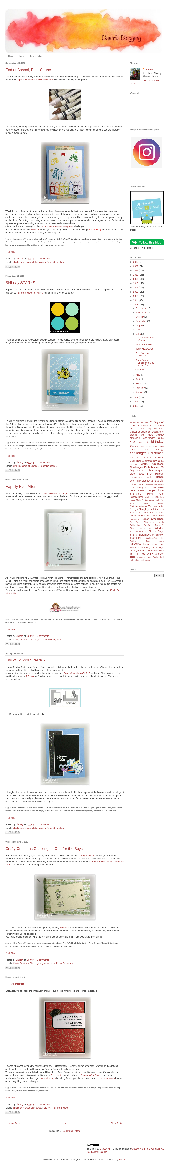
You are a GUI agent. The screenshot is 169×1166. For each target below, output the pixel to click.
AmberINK (135, 438)
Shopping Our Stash (90, 1075)
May (138, 375)
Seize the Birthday (151, 528)
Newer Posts (14, 1123)
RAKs (145, 522)
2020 (136, 274)
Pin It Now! (10, 252)
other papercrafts (140, 515)
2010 (136, 406)
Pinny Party (135, 522)
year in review (145, 560)
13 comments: (44, 1104)
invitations (147, 497)
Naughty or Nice (148, 509)
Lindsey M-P (106, 1149)
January (140, 392)
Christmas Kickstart (153, 457)
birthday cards (20, 466)
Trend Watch (57, 1075)
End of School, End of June (28, 70)
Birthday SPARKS (20, 283)
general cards (48, 963)
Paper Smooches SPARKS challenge (35, 79)
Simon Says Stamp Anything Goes (57, 226)
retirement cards (157, 522)
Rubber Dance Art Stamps (142, 525)
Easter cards (137, 473)
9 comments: (43, 636)
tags (161, 547)
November (141, 312)
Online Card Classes (153, 512)
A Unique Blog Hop (146, 429)
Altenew (160, 435)
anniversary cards (153, 438)
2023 (136, 262)
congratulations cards (35, 262)
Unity (44, 639)
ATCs (132, 442)
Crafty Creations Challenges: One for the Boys (44, 848)
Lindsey (149, 69)
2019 (136, 279)
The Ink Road (137, 553)
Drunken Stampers (154, 470)
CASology (159, 449)
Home (10, 56)
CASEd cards (139, 449)
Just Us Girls (158, 497)
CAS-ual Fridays (48, 1078)
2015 (136, 296)
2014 (136, 300)
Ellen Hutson (155, 473)
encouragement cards (141, 477)
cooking (133, 464)
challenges (18, 262)
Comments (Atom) (72, 1131)
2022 (136, 266)
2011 (136, 401)
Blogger (122, 1159)
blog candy (146, 446)
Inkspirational (136, 497)
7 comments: (43, 824)
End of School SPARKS (25, 660)
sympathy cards (149, 547)
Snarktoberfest (151, 538)
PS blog (30, 676)
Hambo (141, 491)
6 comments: (43, 960)
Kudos (21, 56)
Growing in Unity (144, 487)
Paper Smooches (55, 262)
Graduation (14, 984)
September (141, 321)
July (138, 329)
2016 (136, 292)
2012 (136, 397)
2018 (136, 283)
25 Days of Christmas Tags (147, 424)
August (139, 325)
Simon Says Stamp (105, 1078)
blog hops (158, 446)
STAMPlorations (139, 544)
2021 (136, 270)
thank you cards (138, 550)
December (141, 308)
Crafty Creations (87, 855)
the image (64, 927)
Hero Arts (46, 1108)
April (138, 379)
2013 (136, 304)
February (140, 388)
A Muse (153, 426)
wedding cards (55, 639)
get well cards (137, 484)
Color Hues (135, 461)
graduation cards (33, 1108)
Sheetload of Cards (138, 532)
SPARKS (35, 229)
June (138, 334)
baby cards (143, 442)
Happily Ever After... (21, 486)
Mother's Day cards (145, 500)
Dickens (139, 470)
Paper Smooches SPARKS (30, 293)
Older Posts (116, 1123)
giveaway (149, 484)
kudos (132, 500)
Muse (145, 503)
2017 (136, 287)
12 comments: (44, 258)
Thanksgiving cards (155, 551)
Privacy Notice (36, 56)
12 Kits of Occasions (139, 422)
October (140, 317)
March (139, 383)
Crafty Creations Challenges (55, 493)
